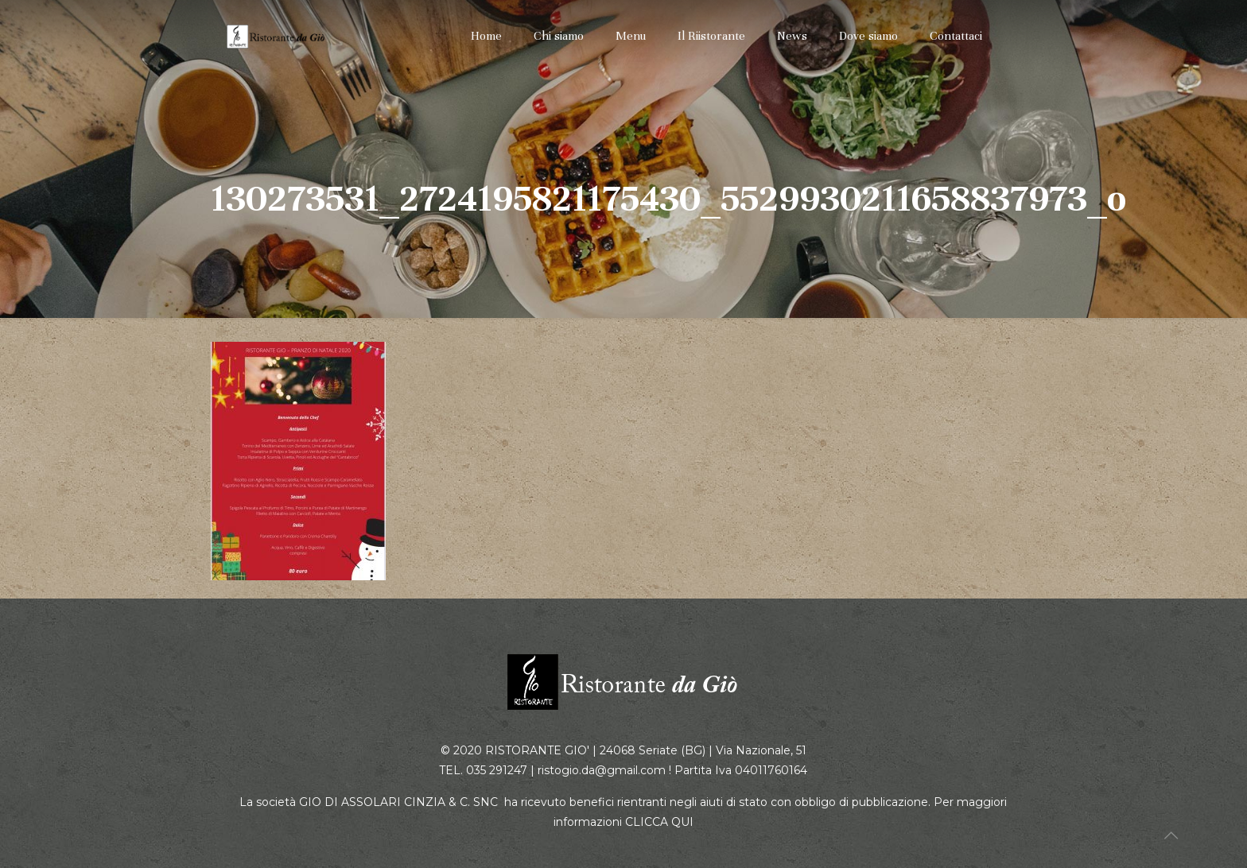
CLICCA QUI (659, 822)
